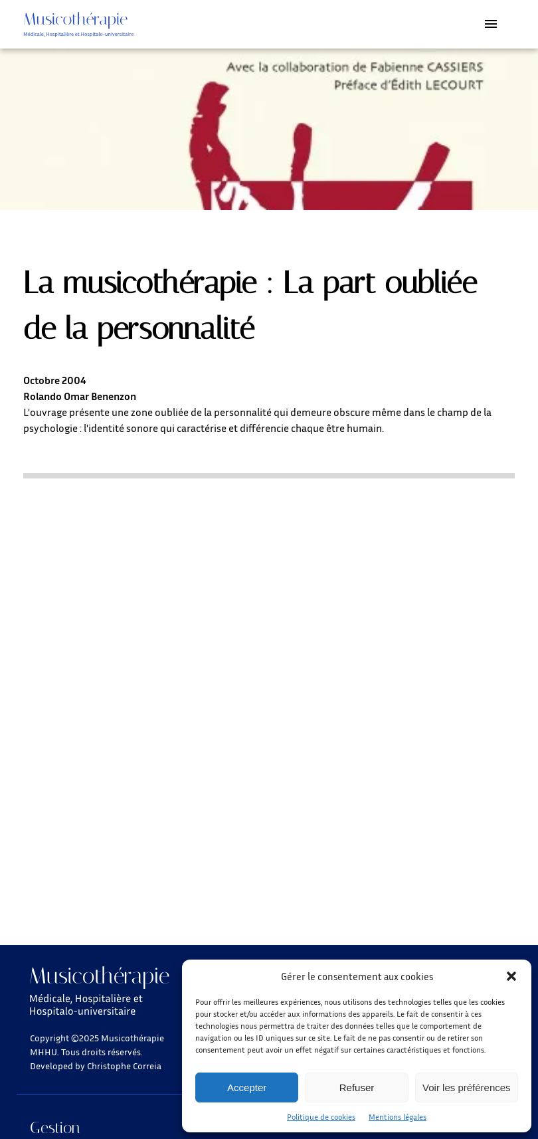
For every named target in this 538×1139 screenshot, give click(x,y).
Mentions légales (397, 1117)
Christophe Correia (124, 1065)
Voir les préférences (466, 1087)
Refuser (357, 1087)
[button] (511, 976)
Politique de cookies (321, 1117)
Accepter (246, 1087)
